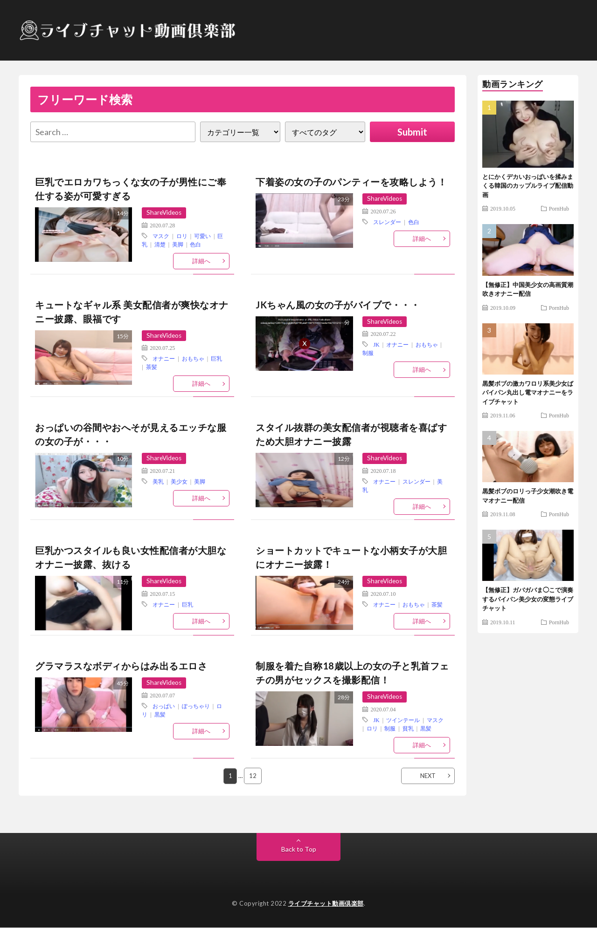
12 (253, 776)
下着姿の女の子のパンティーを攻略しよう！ (351, 181)
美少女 (179, 481)
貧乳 (408, 728)
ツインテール (403, 720)
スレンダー (387, 222)
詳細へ (201, 261)
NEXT (428, 776)
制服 (368, 353)
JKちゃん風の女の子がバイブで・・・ (338, 304)
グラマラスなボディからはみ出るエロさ (121, 666)
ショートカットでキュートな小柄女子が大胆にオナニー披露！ (351, 557)
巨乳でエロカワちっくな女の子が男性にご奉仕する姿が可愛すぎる (130, 188)
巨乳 (216, 359)
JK (376, 345)
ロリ (181, 236)
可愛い (202, 236)
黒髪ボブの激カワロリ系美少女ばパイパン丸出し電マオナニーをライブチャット (527, 392)
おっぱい (164, 706)
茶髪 (151, 367)
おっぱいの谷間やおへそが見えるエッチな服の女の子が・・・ (130, 434)
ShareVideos (164, 213)
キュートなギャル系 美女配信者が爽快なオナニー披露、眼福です (132, 311)
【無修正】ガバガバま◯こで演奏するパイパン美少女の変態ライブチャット (527, 599)
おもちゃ (193, 359)
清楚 (160, 244)
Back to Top (298, 849)
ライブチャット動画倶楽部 (326, 904)
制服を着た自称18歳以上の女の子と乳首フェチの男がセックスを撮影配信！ (352, 673)
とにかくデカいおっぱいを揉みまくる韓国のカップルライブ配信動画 (527, 185)
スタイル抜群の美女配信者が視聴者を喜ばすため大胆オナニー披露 (351, 434)
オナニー (164, 359)
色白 (195, 244)
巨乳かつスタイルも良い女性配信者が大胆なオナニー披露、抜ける (130, 557)
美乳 (158, 481)
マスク (161, 236)
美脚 (177, 244)
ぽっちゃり (196, 706)
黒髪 (160, 714)
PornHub (559, 208)
